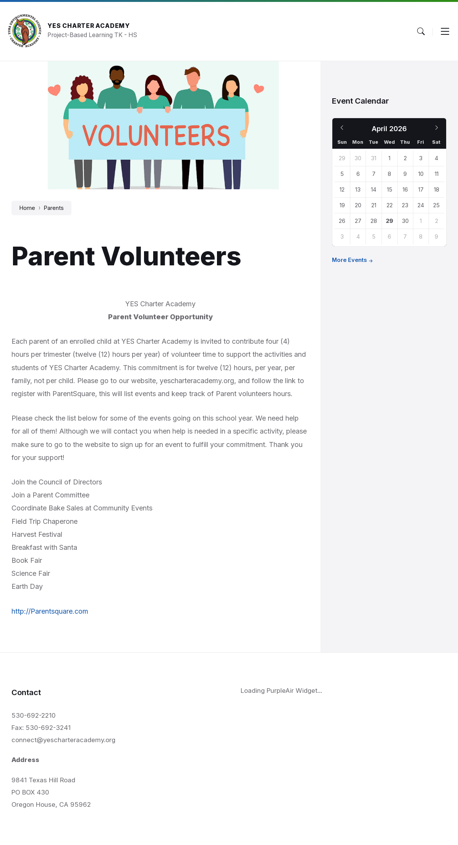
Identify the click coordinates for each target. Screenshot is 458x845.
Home (27, 208)
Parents (54, 208)
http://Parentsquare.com (49, 611)
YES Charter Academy (88, 25)
